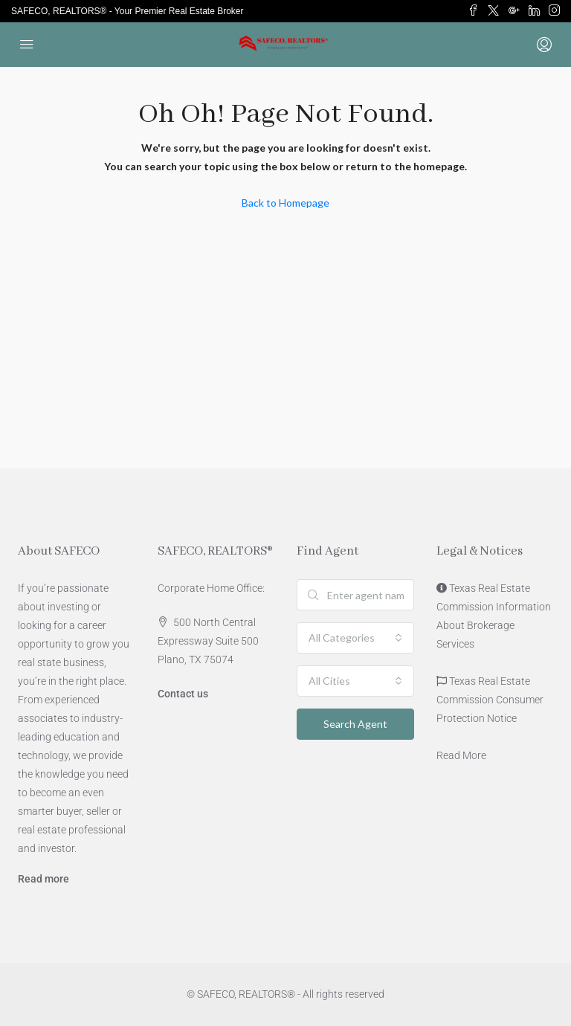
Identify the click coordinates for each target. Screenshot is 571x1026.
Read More (461, 755)
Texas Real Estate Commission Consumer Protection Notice (489, 699)
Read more (43, 879)
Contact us (183, 694)
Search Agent (355, 723)
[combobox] (355, 638)
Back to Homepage (285, 202)
